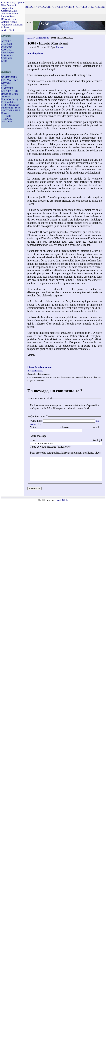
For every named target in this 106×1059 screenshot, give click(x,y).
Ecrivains (5, 82)
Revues (4, 113)
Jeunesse (5, 96)
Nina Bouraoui (8, 5)
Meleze (59, 47)
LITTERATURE (9, 91)
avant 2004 (6, 47)
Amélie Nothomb (9, 13)
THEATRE (6, 116)
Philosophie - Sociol (11, 107)
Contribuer (6, 58)
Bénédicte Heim (9, 19)
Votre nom (36, 420)
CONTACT (7, 49)
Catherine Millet (9, 11)
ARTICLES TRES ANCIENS (90, 7)
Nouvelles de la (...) (11, 99)
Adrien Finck (7, 30)
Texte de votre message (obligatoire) (50, 446)
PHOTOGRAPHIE (10, 110)
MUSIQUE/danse (10, 105)
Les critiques (7, 52)
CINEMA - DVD (9, 80)
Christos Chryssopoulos (13, 2)
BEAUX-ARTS (9, 77)
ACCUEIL (6, 41)
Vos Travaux (7, 121)
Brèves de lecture (9, 94)
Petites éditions (8, 102)
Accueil (30, 38)
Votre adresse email (64, 427)
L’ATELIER (7, 88)
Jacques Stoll (7, 8)
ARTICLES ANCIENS (63, 7)
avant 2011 (6, 44)
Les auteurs (6, 55)
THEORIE (6, 118)
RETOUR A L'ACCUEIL (37, 7)
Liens (4, 60)
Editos (4, 85)
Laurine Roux (8, 16)
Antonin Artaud (9, 22)
